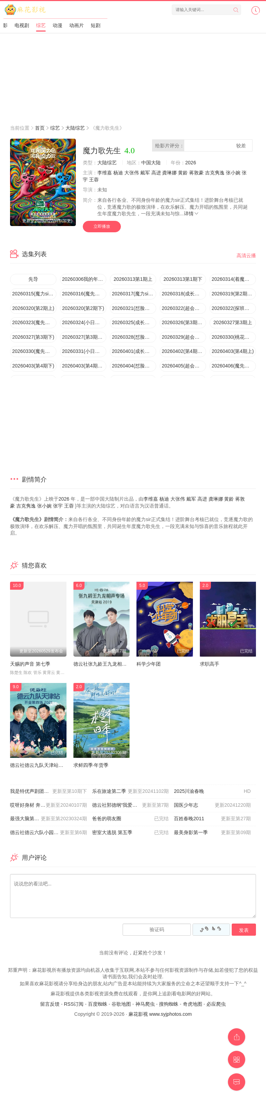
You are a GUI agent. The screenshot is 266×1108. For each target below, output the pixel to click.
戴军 (145, 172)
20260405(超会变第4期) (184, 366)
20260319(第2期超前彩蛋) (234, 293)
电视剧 (22, 25)
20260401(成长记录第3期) (134, 351)
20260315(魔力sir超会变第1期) (34, 293)
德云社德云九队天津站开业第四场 (46, 765)
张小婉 (233, 172)
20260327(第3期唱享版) (84, 337)
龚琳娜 (169, 172)
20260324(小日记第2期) (84, 322)
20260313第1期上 (133, 279)
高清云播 (246, 255)
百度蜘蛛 (97, 1004)
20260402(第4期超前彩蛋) (184, 351)
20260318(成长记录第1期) (184, 293)
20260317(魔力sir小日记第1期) (134, 293)
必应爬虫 (216, 1004)
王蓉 (94, 179)
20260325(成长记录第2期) (134, 322)
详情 (191, 213)
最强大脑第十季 (48, 818)
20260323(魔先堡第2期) (34, 322)
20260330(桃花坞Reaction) (234, 337)
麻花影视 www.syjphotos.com (160, 1014)
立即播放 (102, 226)
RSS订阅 (73, 1004)
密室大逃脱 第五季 (130, 832)
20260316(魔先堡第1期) (84, 293)
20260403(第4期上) (233, 351)
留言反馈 (50, 1004)
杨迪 (118, 172)
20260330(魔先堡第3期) (34, 351)
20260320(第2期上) (33, 308)
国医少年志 (212, 805)
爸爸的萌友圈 (130, 818)
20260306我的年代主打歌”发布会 (84, 279)
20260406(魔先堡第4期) (234, 366)
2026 (190, 162)
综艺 (41, 25)
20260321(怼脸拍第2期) (134, 308)
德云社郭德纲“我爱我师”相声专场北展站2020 (133, 805)
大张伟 (131, 172)
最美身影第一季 (212, 832)
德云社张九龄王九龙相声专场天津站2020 (117, 664)
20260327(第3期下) (33, 337)
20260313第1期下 (182, 279)
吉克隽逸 (214, 172)
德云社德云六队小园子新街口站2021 (49, 832)
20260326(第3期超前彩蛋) (184, 322)
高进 (156, 172)
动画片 (76, 25)
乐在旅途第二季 (130, 791)
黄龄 (183, 172)
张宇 (58, 506)
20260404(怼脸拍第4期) (134, 366)
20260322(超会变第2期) (184, 308)
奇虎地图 (192, 1004)
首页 (40, 128)
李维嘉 (104, 172)
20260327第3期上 (232, 322)
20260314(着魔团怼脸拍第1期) (234, 279)
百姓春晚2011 (212, 818)
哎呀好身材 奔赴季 (48, 805)
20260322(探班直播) (234, 308)
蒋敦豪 (196, 172)
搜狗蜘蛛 (168, 1004)
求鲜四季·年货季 (91, 765)
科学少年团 (148, 664)
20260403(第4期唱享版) (84, 366)
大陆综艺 (75, 128)
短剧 (95, 25)
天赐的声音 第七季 (30, 664)
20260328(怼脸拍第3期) (134, 337)
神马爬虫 (145, 1004)
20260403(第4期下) (33, 366)
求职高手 (209, 664)
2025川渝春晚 (212, 791)
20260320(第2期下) (83, 308)
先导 (33, 279)
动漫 (57, 25)
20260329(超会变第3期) (184, 337)
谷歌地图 (121, 1004)
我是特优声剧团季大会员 (48, 791)
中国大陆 (151, 162)
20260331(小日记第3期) (84, 351)
